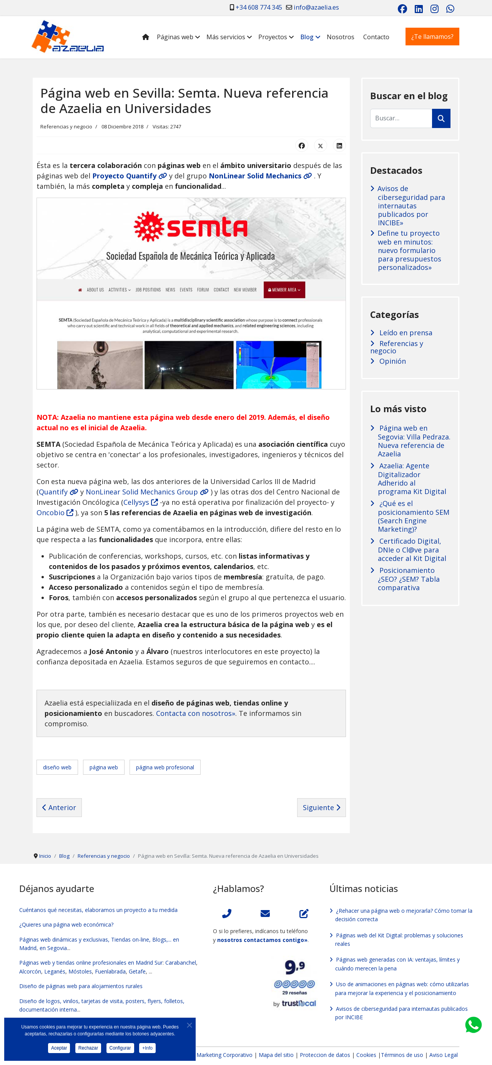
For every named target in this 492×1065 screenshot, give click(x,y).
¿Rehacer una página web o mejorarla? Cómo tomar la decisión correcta (403, 915)
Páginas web (175, 37)
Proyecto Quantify (129, 175)
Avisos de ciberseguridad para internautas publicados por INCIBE (401, 1013)
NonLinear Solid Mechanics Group (147, 491)
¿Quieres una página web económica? (66, 924)
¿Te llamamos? (432, 36)
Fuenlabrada (110, 971)
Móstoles (80, 971)
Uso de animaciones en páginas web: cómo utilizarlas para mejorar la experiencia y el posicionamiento (402, 988)
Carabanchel (180, 962)
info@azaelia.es (316, 7)
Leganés (54, 971)
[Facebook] (402, 8)
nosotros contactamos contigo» (262, 940)
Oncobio (55, 512)
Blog (307, 37)
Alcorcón (30, 971)
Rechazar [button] (88, 1049)
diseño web (57, 767)
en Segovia (53, 948)
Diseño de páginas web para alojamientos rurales (81, 986)
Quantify (58, 491)
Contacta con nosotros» (195, 713)
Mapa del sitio (277, 1054)
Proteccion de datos (325, 1054)
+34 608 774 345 (259, 7)
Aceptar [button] (59, 1049)
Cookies (366, 1054)
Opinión (391, 361)
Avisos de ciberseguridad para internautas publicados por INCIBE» (411, 205)
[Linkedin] (419, 8)
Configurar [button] (120, 1049)
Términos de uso (402, 1054)
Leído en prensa (404, 332)
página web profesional (165, 767)
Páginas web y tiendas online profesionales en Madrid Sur (91, 962)
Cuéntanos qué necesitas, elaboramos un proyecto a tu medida (98, 910)
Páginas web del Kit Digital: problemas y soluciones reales (399, 939)
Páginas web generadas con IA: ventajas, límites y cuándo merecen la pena (397, 964)
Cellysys (140, 502)
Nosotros (340, 37)
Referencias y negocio (66, 126)
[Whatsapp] (450, 8)
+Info (147, 1049)
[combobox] (401, 118)
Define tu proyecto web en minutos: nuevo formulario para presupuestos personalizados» (409, 250)
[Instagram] (434, 8)
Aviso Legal (443, 1054)
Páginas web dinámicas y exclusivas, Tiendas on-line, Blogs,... (95, 939)
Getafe (137, 971)
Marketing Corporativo (224, 1054)
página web (104, 767)
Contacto (376, 37)
